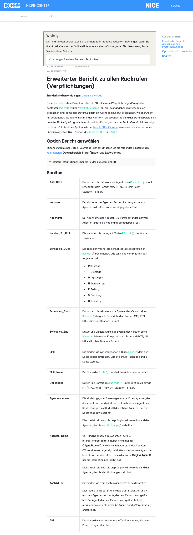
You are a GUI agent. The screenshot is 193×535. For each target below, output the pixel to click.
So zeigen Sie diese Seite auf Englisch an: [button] (74, 59)
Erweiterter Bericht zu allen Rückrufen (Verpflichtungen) (174, 44)
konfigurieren (54, 152)
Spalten (166, 56)
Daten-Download (92, 95)
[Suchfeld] (27, 16)
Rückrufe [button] (64, 108)
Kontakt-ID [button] (95, 132)
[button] (50, 16)
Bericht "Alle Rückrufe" (105, 127)
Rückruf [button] (134, 182)
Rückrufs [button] (87, 316)
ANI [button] (113, 132)
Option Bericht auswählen (177, 51)
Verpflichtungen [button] (87, 108)
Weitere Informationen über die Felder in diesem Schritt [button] (83, 162)
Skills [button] (131, 352)
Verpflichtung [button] (110, 425)
